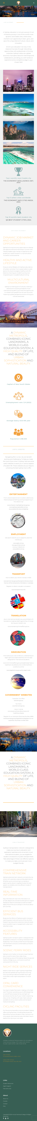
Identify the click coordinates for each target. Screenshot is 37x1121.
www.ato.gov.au (18, 700)
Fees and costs (7, 1088)
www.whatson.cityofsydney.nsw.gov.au (18, 505)
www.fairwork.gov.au (18, 706)
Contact (5, 1103)
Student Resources (8, 1083)
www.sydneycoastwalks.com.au (18, 507)
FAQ (4, 1106)
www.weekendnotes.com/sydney (18, 509)
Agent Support (7, 1086)
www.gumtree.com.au (18, 545)
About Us (5, 1098)
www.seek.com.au (18, 543)
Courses (5, 1101)
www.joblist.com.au (18, 549)
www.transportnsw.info (18, 589)
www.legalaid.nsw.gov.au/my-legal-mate (18, 670)
